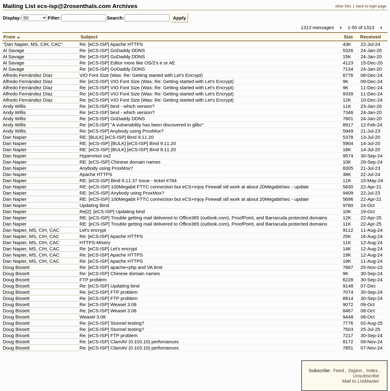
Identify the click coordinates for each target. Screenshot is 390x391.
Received (371, 36)
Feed (338, 370)
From (12, 36)
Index (372, 370)
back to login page (371, 6)
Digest (355, 370)
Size (350, 36)
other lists (343, 6)
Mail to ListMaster (360, 381)
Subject (90, 36)
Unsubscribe (366, 375)
